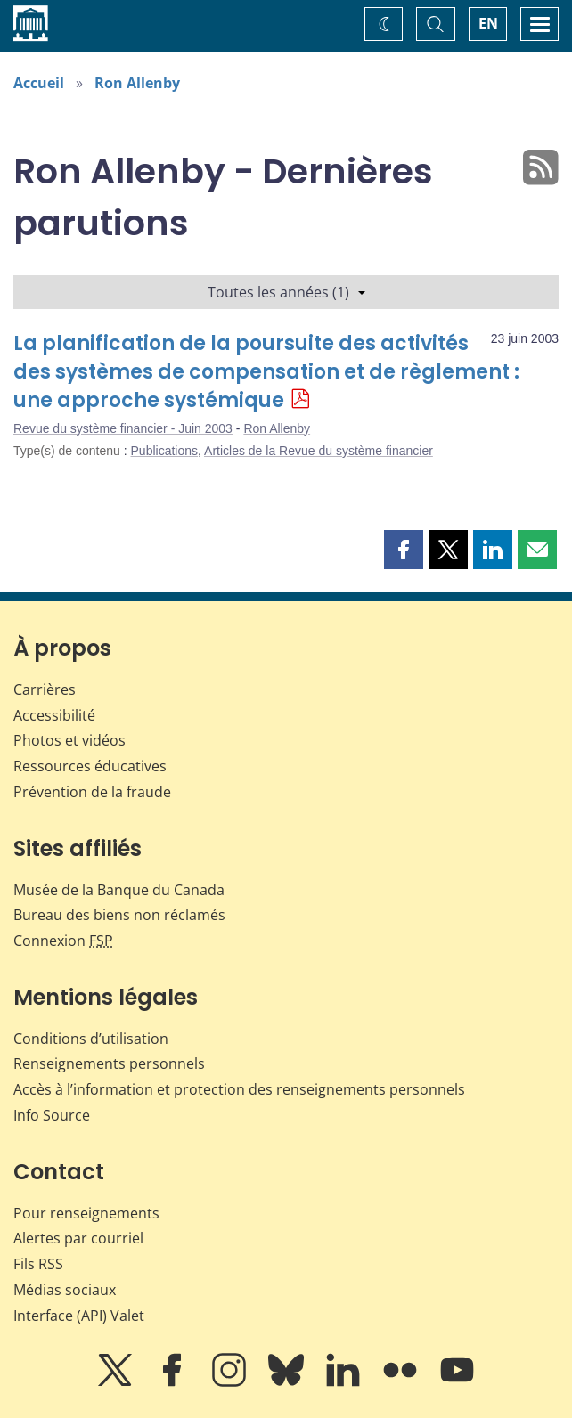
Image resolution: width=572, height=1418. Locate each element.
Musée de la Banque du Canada (119, 890)
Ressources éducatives (90, 766)
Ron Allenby (137, 83)
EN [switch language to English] (488, 23)
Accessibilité (54, 715)
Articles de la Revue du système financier (318, 451)
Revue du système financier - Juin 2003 (123, 428)
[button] (403, 549)
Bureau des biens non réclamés (119, 915)
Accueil (38, 83)
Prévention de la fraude (92, 792)
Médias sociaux (64, 1290)
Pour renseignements (86, 1213)
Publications (165, 451)
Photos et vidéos (69, 740)
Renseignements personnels (109, 1063)
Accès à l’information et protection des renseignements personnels (239, 1089)
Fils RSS (38, 1264)
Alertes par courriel (78, 1238)
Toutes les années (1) (286, 292)
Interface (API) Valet (78, 1315)
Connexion (63, 940)
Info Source (51, 1115)
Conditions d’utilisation (90, 1038)
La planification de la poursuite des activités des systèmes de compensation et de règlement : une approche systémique (266, 372)
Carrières (44, 689)
